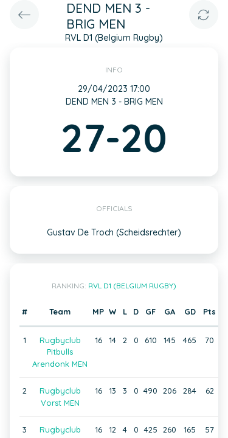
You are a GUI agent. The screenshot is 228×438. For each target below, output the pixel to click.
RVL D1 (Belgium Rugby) (132, 285)
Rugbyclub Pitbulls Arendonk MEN (60, 352)
